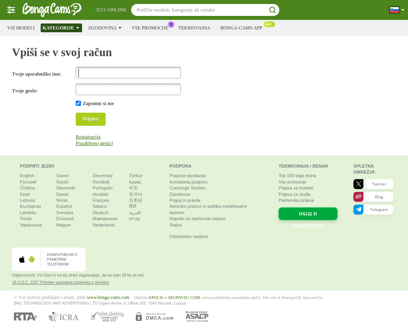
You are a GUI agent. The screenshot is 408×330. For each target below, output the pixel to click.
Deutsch (101, 212)
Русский (28, 182)
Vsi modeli (21, 28)
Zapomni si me (98, 103)
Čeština (27, 188)
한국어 (135, 194)
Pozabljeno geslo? (94, 143)
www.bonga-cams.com (108, 297)
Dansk (62, 194)
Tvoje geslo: (25, 91)
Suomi (62, 175)
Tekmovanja (194, 28)
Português (103, 188)
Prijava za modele (296, 188)
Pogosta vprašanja (187, 175)
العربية (135, 212)
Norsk (62, 200)
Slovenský (103, 175)
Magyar (63, 225)
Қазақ (135, 182)
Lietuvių (27, 200)
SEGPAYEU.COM (184, 297)
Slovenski (65, 188)
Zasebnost (179, 194)
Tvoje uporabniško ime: (36, 74)
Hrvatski (101, 194)
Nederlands (104, 225)
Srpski (62, 182)
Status (175, 225)
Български (30, 206)
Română (101, 182)
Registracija (88, 137)
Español (64, 206)
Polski (25, 218)
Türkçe (136, 175)
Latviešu (28, 212)
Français (101, 200)
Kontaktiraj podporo (188, 182)
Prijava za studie (295, 194)
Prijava (90, 119)
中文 (133, 188)
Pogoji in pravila (184, 200)
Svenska (64, 212)
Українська (31, 225)
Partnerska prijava (296, 200)
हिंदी (132, 206)
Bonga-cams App (243, 27)
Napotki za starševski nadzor (197, 218)
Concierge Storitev (187, 188)
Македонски (105, 218)
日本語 (135, 200)
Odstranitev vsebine (188, 236)
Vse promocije (151, 27)
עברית (134, 218)
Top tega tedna (297, 175)
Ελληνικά (65, 218)
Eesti (24, 194)
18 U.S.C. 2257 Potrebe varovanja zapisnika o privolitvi (60, 282)
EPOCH (156, 297)
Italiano (100, 206)
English (27, 175)
